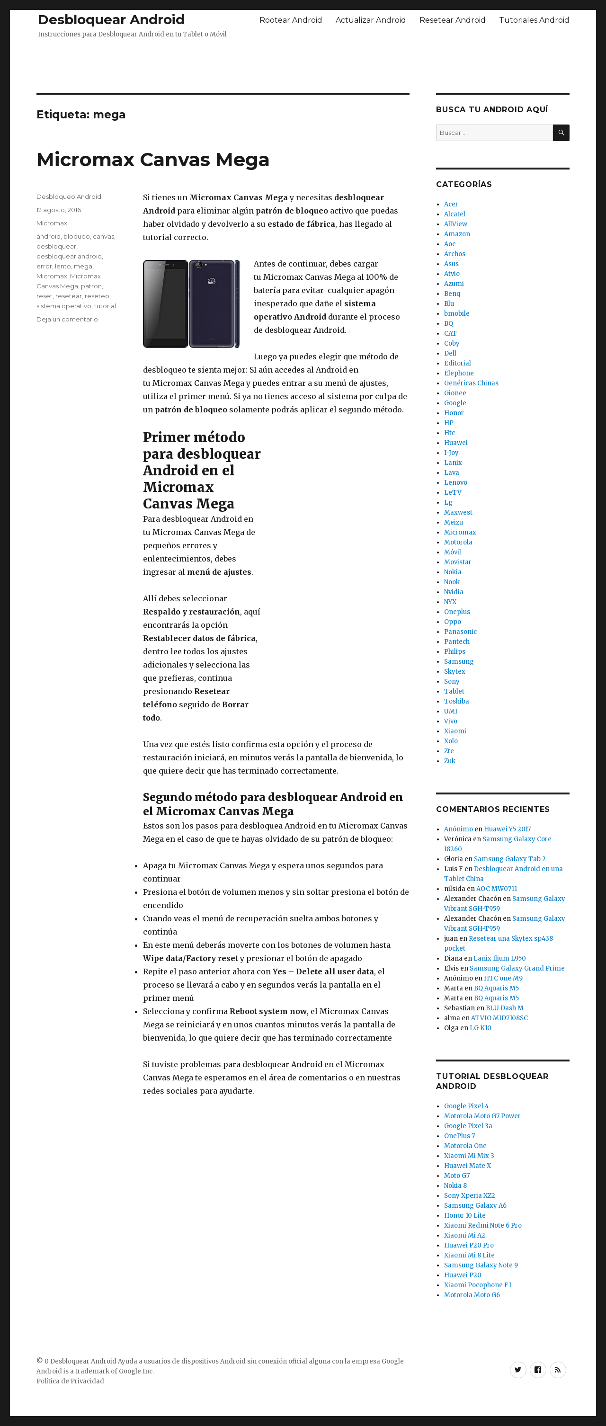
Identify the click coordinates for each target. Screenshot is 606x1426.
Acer (451, 204)
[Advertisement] (303, 63)
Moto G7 (457, 1176)
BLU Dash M (505, 1008)
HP (449, 423)
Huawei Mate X (467, 1166)
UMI (450, 711)
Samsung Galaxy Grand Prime (517, 968)
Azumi (454, 284)
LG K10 (480, 1028)
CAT (450, 334)
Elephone (459, 373)
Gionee (455, 393)
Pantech (457, 642)
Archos (454, 254)
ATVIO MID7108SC (499, 1018)
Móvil (452, 552)
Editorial (457, 363)
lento (63, 266)
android (48, 236)
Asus (451, 264)
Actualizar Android (371, 20)
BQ (448, 324)
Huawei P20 (462, 1275)
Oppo (452, 622)
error (44, 266)
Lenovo (455, 483)
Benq (452, 294)
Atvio (452, 274)
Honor (454, 413)
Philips (454, 652)
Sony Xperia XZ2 (469, 1196)
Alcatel (454, 214)
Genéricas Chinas (471, 383)
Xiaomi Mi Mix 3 (469, 1156)
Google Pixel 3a (468, 1126)
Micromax (51, 223)
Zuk (449, 761)
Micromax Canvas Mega (153, 159)
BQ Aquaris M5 (496, 988)
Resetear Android (452, 20)
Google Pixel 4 (466, 1106)
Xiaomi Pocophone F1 (477, 1285)
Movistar (458, 562)
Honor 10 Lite (465, 1216)
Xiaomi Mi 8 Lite (469, 1255)
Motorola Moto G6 (472, 1295)
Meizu (453, 522)
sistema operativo (63, 306)
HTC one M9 (503, 978)
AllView (455, 224)
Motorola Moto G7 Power (482, 1116)
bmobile (457, 314)
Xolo (451, 741)
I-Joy (451, 453)
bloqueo (76, 236)
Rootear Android (290, 20)
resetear (68, 296)
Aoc (449, 244)
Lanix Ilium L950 (499, 958)
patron (91, 286)
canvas (103, 236)
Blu (449, 304)
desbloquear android (69, 256)
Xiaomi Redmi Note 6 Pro (483, 1225)
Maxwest (458, 512)
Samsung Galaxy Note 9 (481, 1265)
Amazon (457, 234)
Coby (452, 343)
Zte (449, 751)
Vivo (450, 721)
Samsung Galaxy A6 (475, 1206)
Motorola (458, 542)
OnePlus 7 (459, 1136)
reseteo (97, 296)
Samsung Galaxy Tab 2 (510, 859)
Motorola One (465, 1146)
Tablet (454, 691)
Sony (452, 681)
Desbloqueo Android (68, 196)
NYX (450, 602)
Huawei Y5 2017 (507, 829)
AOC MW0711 (496, 889)
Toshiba (456, 701)
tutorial (105, 306)
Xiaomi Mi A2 (464, 1235)
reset (44, 296)
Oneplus (457, 612)
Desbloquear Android (111, 19)
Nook (452, 582)
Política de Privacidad (70, 1381)
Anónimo (458, 829)
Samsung (459, 662)
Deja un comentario (67, 319)
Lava (451, 473)
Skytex (454, 672)
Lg (448, 503)
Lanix (453, 463)
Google (455, 403)
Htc (449, 433)
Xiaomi (455, 731)
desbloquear (56, 246)
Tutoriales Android (534, 20)
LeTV (453, 493)
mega (83, 266)
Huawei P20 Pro (469, 1245)
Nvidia (453, 592)
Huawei (456, 443)
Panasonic (460, 632)
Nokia (453, 572)
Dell (450, 353)
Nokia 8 (455, 1186)
